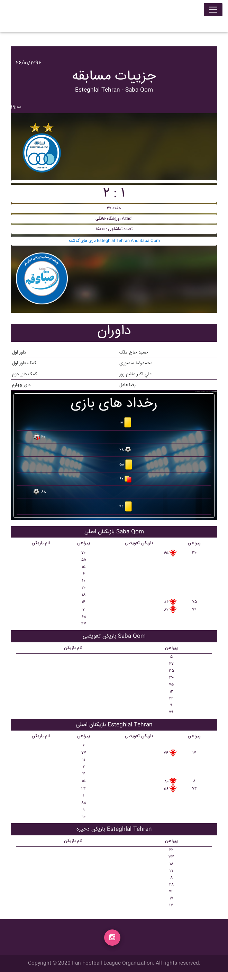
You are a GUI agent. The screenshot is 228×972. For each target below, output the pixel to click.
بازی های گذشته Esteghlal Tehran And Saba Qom (114, 241)
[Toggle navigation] (213, 11)
